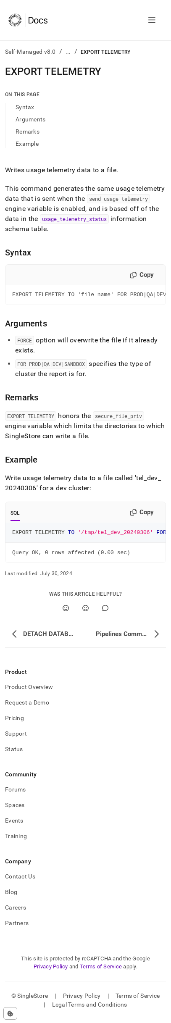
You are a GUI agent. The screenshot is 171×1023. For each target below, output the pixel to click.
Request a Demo (27, 706)
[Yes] (66, 612)
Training (16, 839)
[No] (85, 612)
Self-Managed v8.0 (30, 51)
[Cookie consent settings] (10, 1013)
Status (14, 752)
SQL (15, 514)
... (68, 51)
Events (14, 824)
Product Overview (29, 690)
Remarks (27, 131)
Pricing (14, 721)
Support (16, 737)
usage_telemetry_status (74, 219)
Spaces (15, 808)
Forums (15, 793)
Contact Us (20, 880)
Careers (15, 911)
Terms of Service (101, 970)
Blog (11, 895)
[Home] (27, 20)
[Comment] (105, 612)
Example (27, 143)
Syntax (25, 107)
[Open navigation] (152, 20)
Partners (17, 926)
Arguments (31, 119)
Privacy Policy (51, 970)
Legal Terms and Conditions (89, 1008)
